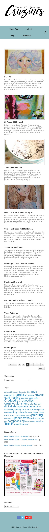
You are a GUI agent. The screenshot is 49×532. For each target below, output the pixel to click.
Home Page (14, 29)
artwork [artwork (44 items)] (39, 394)
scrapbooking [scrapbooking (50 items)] (16, 421)
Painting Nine (10, 348)
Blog (12, 35)
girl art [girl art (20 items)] (41, 410)
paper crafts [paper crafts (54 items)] (22, 418)
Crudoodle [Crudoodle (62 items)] (11, 400)
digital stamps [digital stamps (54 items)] (13, 406)
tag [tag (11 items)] (43, 421)
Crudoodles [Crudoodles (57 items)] (26, 400)
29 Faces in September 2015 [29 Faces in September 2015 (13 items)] (20, 392)
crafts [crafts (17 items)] (36, 398)
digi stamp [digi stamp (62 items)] (22, 403)
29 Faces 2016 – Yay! (13, 122)
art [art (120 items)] (14, 394)
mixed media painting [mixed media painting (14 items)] (17, 415)
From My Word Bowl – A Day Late (16, 436)
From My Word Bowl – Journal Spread (18, 445)
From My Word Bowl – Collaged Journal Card (20, 440)
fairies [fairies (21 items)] (7, 409)
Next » (41, 368)
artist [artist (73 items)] (20, 394)
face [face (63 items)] (35, 406)
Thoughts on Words (13, 167)
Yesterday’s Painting (13, 247)
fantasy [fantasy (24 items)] (17, 409)
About (29, 29)
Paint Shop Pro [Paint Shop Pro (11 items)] (9, 418)
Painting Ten (9, 331)
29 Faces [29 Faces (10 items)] (7, 392)
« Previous (12, 365)
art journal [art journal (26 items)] (29, 395)
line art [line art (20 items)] (35, 412)
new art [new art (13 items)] (28, 415)
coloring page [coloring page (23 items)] (27, 398)
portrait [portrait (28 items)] (33, 418)
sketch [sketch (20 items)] (38, 421)
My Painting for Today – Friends (18, 300)
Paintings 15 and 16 (13, 282)
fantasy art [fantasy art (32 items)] (27, 409)
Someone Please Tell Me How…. (18, 229)
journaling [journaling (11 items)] (29, 412)
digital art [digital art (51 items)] (35, 403)
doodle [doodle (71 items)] (27, 406)
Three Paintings (11, 313)
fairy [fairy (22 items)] (12, 409)
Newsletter (27, 35)
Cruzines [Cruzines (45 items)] (9, 403)
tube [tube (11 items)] (15, 424)
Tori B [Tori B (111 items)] (9, 424)
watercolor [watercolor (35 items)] (23, 424)
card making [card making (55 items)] (12, 397)
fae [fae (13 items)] (40, 407)
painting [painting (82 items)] (37, 415)
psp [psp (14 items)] (39, 418)
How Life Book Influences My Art (18, 212)
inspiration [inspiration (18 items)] (8, 412)
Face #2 (7, 77)
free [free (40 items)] (35, 409)
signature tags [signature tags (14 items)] (30, 421)
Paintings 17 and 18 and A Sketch (19, 264)
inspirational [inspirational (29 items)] (19, 412)
